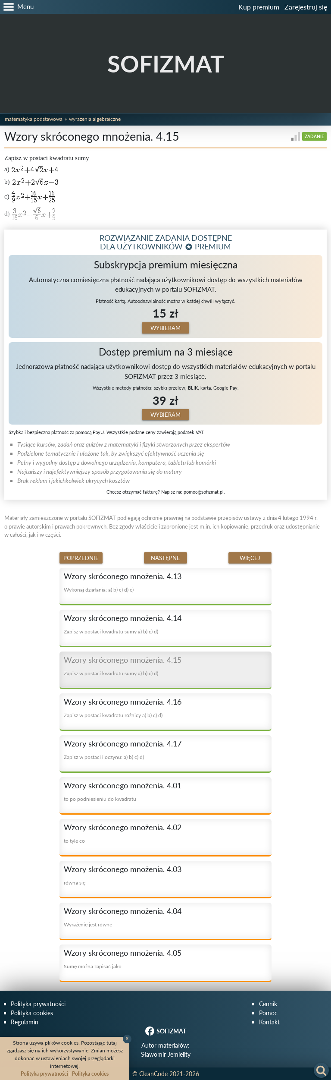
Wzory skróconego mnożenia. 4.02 (122, 827)
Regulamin (24, 1022)
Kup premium (258, 7)
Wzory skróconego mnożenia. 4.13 (122, 576)
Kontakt (269, 1022)
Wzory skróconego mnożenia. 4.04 (122, 911)
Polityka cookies (32, 1013)
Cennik (268, 1004)
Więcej (250, 557)
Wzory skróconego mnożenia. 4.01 (122, 785)
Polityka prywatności (38, 1004)
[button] (17, 7)
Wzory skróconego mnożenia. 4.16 (122, 701)
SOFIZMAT (165, 64)
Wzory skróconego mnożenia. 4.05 (122, 952)
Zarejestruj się (305, 7)
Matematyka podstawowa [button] (33, 119)
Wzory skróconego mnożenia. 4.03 (122, 869)
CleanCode (153, 1073)
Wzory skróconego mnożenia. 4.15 (122, 659)
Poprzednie (81, 557)
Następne (165, 557)
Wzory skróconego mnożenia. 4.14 (122, 618)
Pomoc (268, 1013)
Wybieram (165, 327)
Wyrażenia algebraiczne (95, 119)
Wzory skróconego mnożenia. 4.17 (122, 743)
